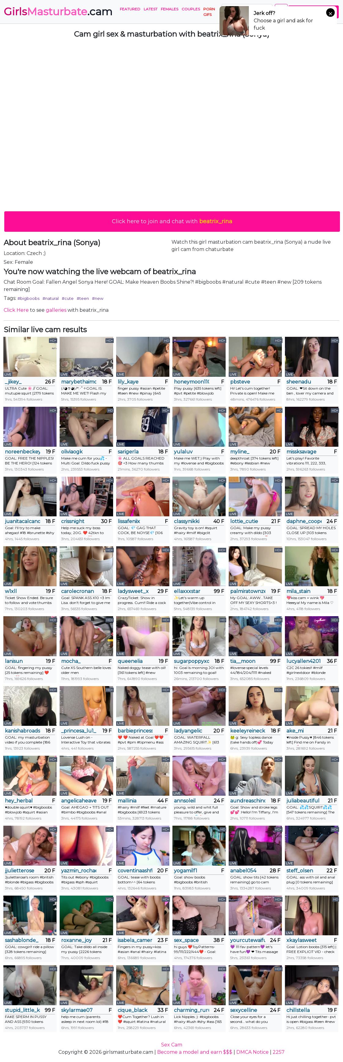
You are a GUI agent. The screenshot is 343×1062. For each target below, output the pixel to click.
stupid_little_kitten (22, 1010)
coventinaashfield (135, 871)
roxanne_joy (76, 940)
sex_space (186, 940)
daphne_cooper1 (304, 521)
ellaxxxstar (187, 591)
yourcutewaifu (247, 940)
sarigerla (128, 452)
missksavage (301, 452)
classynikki (186, 521)
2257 (279, 1052)
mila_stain (298, 591)
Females (169, 9)
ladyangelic (188, 731)
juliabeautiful (302, 801)
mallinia (127, 801)
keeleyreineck (247, 731)
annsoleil (185, 801)
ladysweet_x (133, 591)
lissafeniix (129, 521)
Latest (150, 9)
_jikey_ (13, 382)
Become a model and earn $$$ (194, 1052)
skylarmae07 (77, 1010)
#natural (50, 298)
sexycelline (243, 1010)
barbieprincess (135, 731)
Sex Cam (171, 1045)
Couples (191, 9)
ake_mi (295, 731)
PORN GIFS (209, 12)
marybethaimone (78, 382)
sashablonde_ (21, 940)
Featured (130, 9)
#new (97, 298)
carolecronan (77, 591)
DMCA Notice (252, 1052)
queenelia (130, 661)
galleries (56, 310)
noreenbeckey (22, 452)
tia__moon (242, 661)
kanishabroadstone (22, 731)
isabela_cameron (135, 940)
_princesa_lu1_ (78, 731)
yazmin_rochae (78, 871)
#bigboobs (28, 298)
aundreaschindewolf (247, 801)
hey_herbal (19, 801)
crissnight (72, 521)
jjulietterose (19, 871)
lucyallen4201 (303, 661)
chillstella (298, 1010)
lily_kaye (128, 382)
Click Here (16, 310)
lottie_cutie (244, 521)
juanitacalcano (22, 521)
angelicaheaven (78, 801)
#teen (83, 298)
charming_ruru (191, 1010)
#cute (68, 298)
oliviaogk (72, 452)
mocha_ (70, 661)
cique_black (132, 1010)
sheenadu (298, 382)
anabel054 (243, 871)
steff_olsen (299, 871)
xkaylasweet (301, 940)
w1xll (11, 591)
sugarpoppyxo (191, 661)
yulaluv (183, 452)
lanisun (14, 661)
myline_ (239, 452)
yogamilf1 (185, 871)
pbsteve (240, 382)
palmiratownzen (247, 591)
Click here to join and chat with (172, 221)
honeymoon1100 (191, 382)
